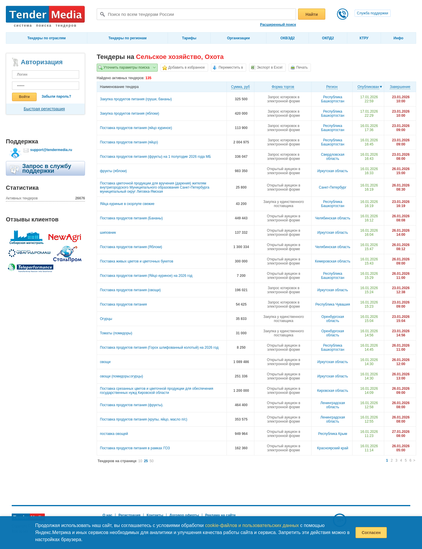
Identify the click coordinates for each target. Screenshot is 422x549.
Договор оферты (184, 515)
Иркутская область (332, 171)
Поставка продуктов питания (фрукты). (132, 405)
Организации (238, 38)
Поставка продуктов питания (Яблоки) (131, 247)
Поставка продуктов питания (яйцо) (129, 142)
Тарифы (189, 38)
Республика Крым (332, 434)
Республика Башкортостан (332, 99)
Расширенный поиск (278, 25)
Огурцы (106, 319)
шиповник (108, 233)
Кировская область (332, 391)
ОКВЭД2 (287, 38)
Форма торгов (283, 87)
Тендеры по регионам (127, 38)
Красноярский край (332, 448)
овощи (105, 362)
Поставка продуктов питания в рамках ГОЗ (135, 448)
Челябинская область (332, 218)
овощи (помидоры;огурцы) (121, 376)
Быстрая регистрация (44, 108)
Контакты (155, 515)
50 (152, 461)
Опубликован (368, 87)
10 (140, 461)
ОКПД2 (328, 38)
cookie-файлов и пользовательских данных (252, 525)
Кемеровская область (332, 261)
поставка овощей (114, 434)
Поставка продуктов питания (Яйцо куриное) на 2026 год (146, 276)
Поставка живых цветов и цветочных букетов (136, 261)
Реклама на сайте (220, 515)
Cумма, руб (240, 87)
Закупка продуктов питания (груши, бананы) (136, 99)
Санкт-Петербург (332, 187)
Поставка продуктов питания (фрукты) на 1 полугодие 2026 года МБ (155, 157)
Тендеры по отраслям (46, 38)
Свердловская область (332, 156)
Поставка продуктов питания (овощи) (130, 290)
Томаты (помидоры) (116, 333)
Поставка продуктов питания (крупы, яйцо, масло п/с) (143, 419)
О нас (107, 515)
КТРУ (364, 38)
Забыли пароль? (56, 96)
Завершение (400, 87)
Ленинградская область (332, 405)
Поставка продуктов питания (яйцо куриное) (136, 128)
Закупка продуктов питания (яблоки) (129, 113)
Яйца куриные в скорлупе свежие (127, 204)
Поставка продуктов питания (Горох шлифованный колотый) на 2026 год (159, 347)
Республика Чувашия (332, 304)
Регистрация (129, 515)
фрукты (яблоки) (113, 171)
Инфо (399, 38)
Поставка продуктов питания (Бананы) (131, 218)
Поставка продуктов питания (123, 304)
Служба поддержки (372, 13)
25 (146, 461)
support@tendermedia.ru (51, 150)
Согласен (371, 532)
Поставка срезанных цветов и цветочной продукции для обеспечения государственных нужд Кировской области (156, 391)
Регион (332, 87)
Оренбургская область (332, 319)
